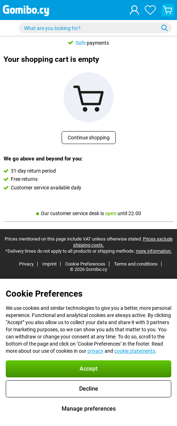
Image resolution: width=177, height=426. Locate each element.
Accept (88, 368)
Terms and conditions (136, 264)
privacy (95, 351)
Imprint (49, 264)
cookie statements (134, 351)
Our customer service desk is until (88, 213)
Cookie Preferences (85, 264)
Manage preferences (89, 408)
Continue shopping (89, 137)
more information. (154, 251)
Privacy (26, 264)
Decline (88, 388)
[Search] (164, 28)
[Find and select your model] (95, 28)
